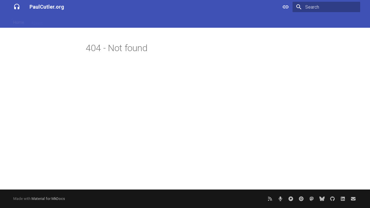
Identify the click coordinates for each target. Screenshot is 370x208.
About (36, 21)
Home (18, 21)
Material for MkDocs (48, 198)
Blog (53, 21)
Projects (71, 21)
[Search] (326, 7)
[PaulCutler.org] (17, 7)
